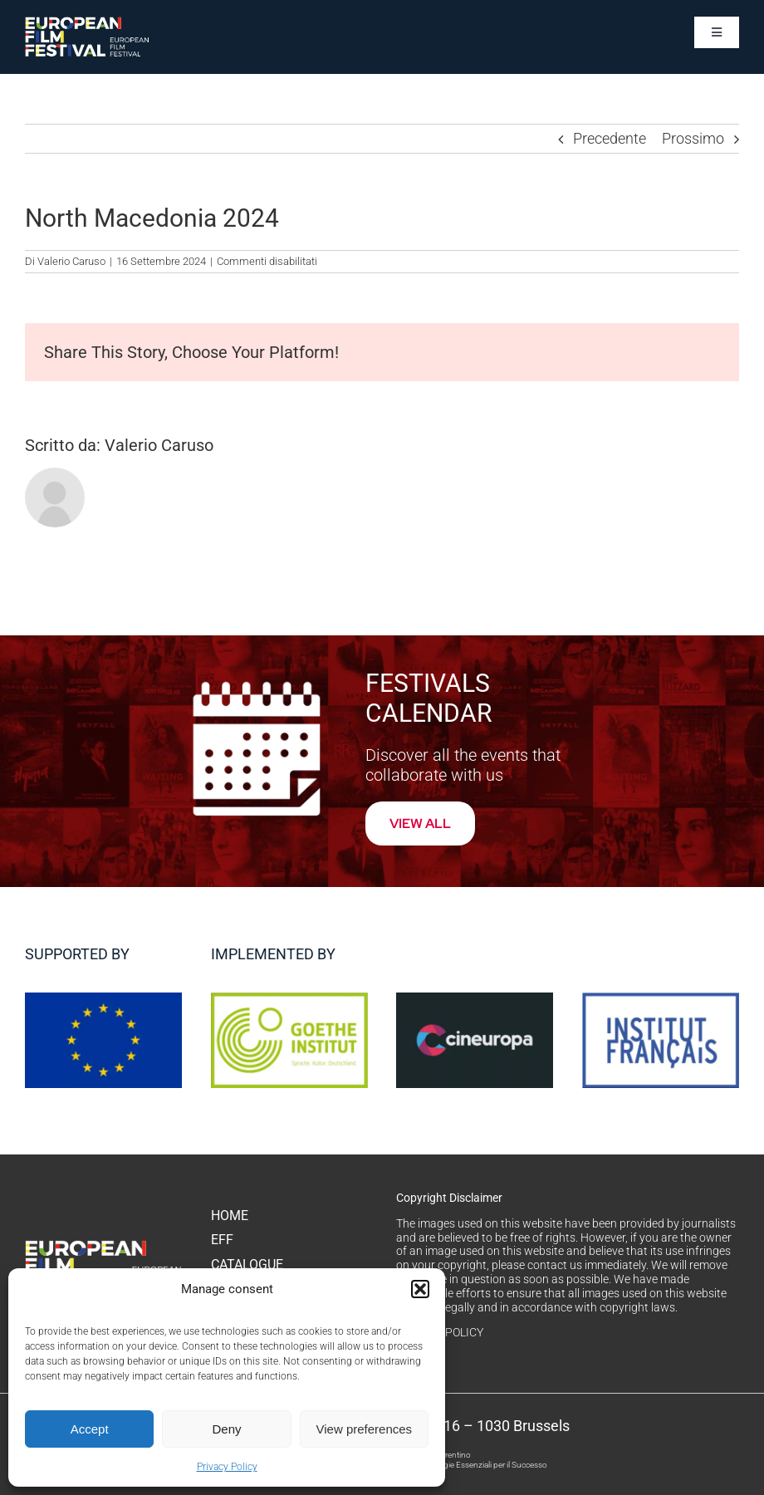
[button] (420, 1289)
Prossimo (693, 138)
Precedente (609, 138)
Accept (90, 1429)
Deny (226, 1429)
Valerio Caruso (71, 261)
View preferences (364, 1429)
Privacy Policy (227, 1467)
